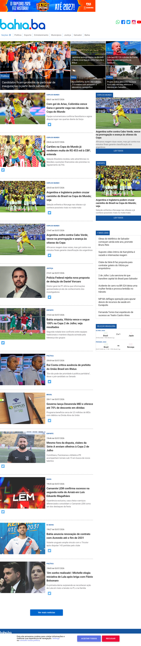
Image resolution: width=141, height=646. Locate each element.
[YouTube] (139, 22)
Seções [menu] (6, 35)
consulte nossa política (30, 640)
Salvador (78, 35)
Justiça (67, 35)
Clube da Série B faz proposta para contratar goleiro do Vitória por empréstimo (115, 265)
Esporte (27, 35)
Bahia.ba (22, 24)
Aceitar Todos (89, 638)
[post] (46, 107)
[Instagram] (134, 22)
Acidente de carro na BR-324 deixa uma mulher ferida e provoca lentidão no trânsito (117, 288)
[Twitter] (128, 22)
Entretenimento (41, 35)
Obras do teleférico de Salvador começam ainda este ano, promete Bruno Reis (115, 241)
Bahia (87, 35)
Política (17, 35)
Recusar (110, 638)
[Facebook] (123, 22)
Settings (56, 638)
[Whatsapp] (118, 22)
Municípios (56, 35)
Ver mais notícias (46, 612)
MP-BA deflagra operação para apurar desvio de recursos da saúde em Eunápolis (117, 301)
